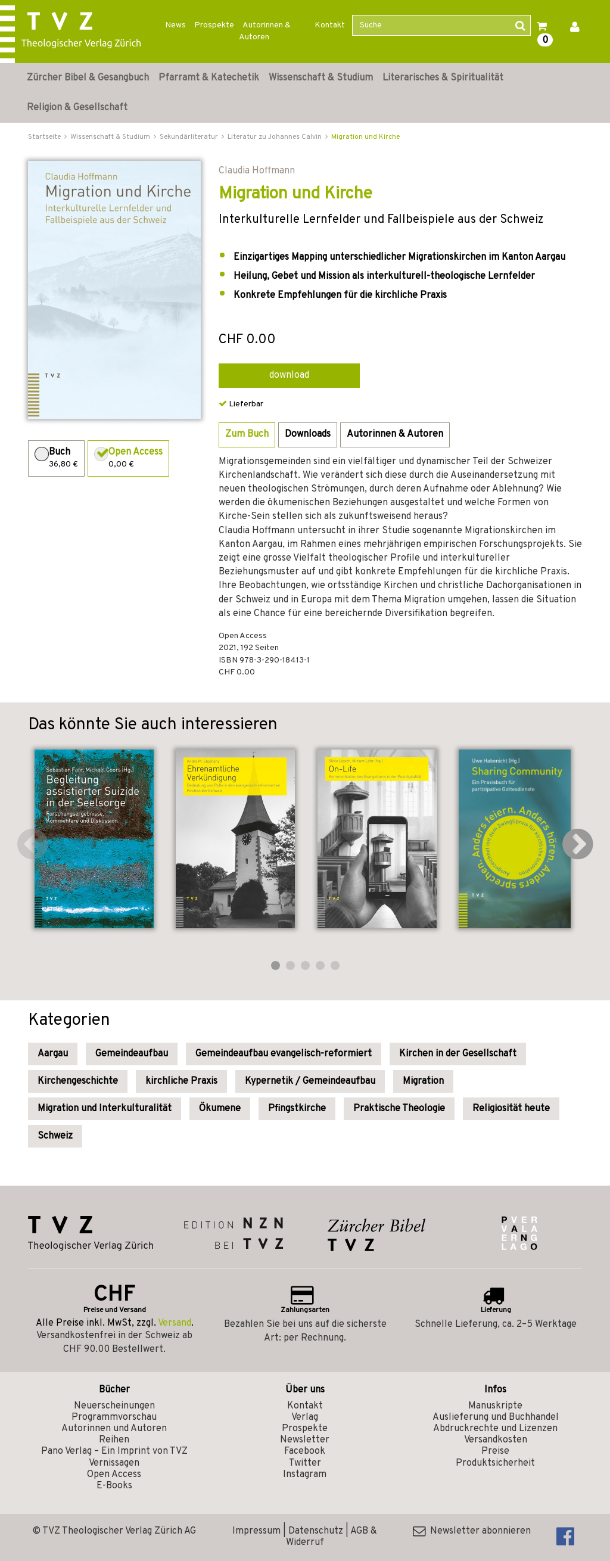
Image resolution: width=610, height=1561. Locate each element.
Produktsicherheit (495, 1463)
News (175, 25)
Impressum (256, 1531)
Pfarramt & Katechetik (208, 78)
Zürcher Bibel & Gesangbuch (88, 78)
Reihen (114, 1440)
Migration (423, 1081)
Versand (174, 1323)
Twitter (305, 1463)
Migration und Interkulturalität (105, 1109)
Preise (495, 1451)
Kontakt (330, 25)
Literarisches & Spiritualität (442, 78)
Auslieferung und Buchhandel (495, 1417)
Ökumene (220, 1109)
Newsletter (304, 1440)
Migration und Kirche (365, 137)
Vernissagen (114, 1463)
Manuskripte (495, 1406)
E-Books (114, 1486)
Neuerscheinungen (114, 1406)
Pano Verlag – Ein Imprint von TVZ (114, 1451)
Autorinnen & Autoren (265, 31)
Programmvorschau (114, 1417)
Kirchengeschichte (78, 1081)
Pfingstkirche (297, 1109)
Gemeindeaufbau (131, 1054)
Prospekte (214, 25)
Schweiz (55, 1136)
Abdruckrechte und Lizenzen (495, 1429)
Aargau (53, 1054)
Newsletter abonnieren (472, 1531)
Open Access (114, 1475)
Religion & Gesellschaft (77, 108)
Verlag (304, 1417)
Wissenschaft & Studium (321, 78)
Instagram (304, 1475)
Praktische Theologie (399, 1109)
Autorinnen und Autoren (114, 1429)
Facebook (304, 1451)
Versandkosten (495, 1440)
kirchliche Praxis (181, 1081)
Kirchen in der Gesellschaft (457, 1054)
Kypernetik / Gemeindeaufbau (310, 1081)
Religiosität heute (511, 1109)
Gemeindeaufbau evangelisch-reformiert (283, 1054)
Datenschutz (315, 1531)
